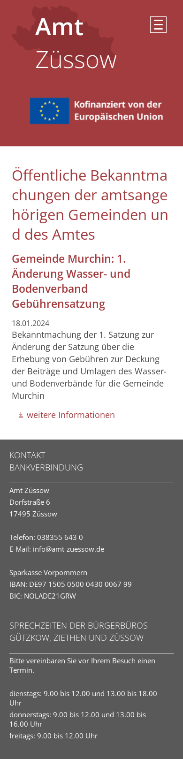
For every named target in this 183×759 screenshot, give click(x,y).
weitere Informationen (71, 414)
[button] (158, 24)
